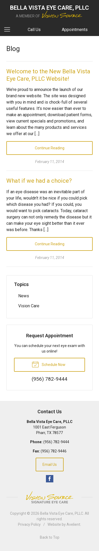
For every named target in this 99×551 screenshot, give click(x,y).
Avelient (73, 524)
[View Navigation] (9, 29)
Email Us (50, 464)
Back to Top (49, 537)
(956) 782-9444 (56, 442)
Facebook (49, 478)
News (23, 295)
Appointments (75, 29)
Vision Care (28, 305)
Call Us (34, 29)
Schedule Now (48, 364)
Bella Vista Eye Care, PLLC (61, 513)
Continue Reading (49, 148)
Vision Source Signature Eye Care (49, 497)
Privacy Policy (29, 524)
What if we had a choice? (39, 180)
